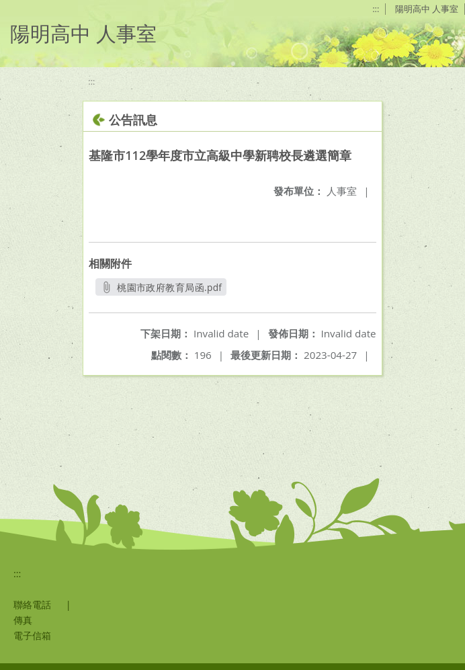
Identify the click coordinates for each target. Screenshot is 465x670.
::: (375, 9)
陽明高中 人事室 (426, 9)
